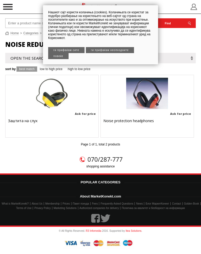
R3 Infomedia (93, 230)
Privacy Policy (42, 208)
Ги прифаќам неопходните (110, 50)
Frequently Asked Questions (116, 203)
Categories (30, 33)
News (139, 203)
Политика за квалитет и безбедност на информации (153, 208)
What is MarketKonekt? (15, 203)
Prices (66, 203)
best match (27, 69)
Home (14, 33)
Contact (176, 203)
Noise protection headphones (128, 120)
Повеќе (58, 56)
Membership (52, 203)
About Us (37, 203)
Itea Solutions (134, 230)
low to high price (51, 69)
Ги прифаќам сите (66, 50)
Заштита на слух (22, 120)
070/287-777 (104, 159)
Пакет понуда (81, 203)
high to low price (79, 69)
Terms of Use (24, 208)
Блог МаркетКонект (157, 203)
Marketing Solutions (65, 208)
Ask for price (85, 114)
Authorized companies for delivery (99, 208)
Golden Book (191, 203)
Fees (95, 203)
